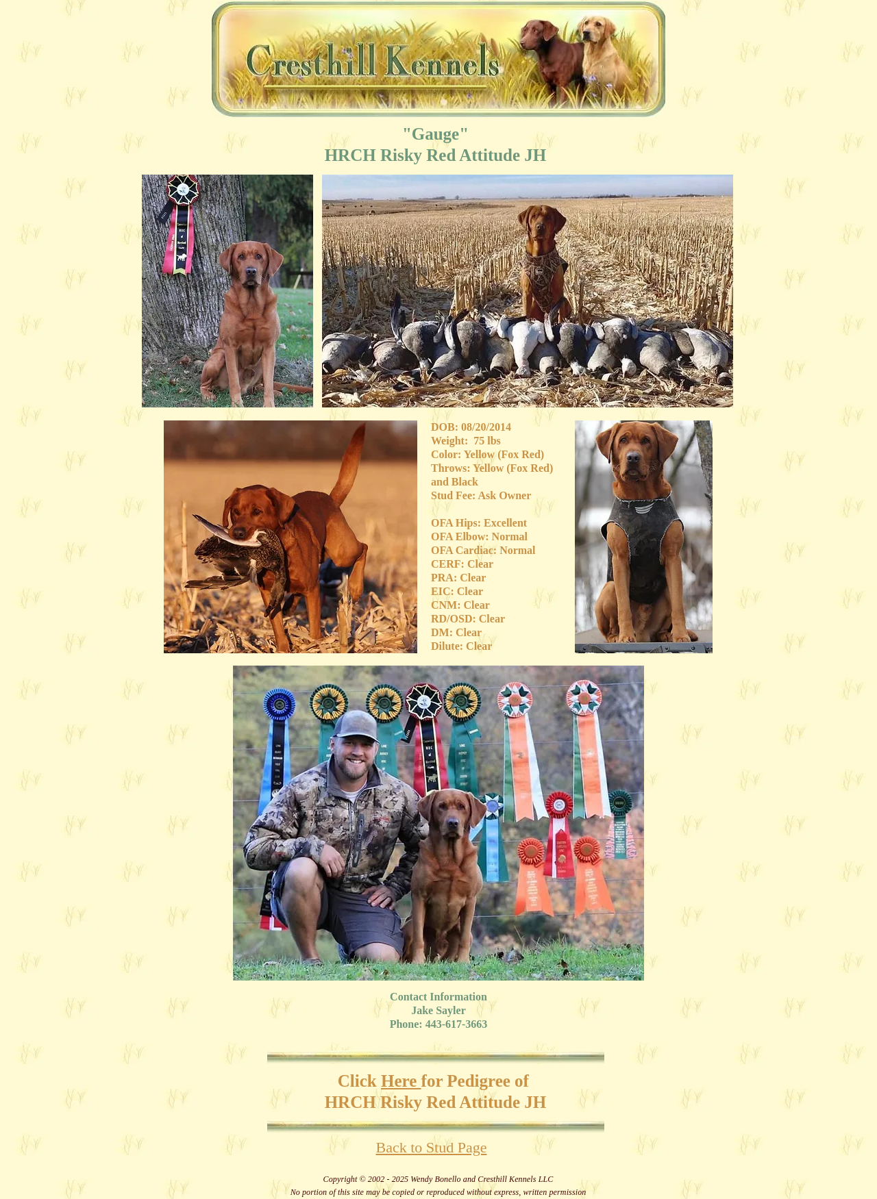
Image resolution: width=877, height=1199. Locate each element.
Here (401, 1081)
